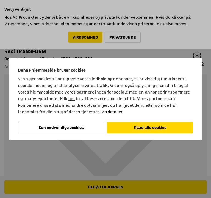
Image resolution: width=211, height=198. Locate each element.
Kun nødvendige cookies (61, 127)
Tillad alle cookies (150, 127)
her (71, 98)
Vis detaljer (112, 111)
